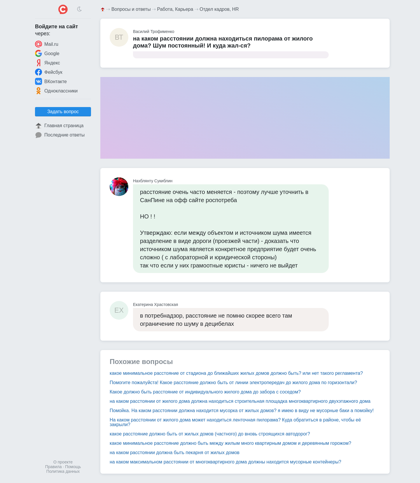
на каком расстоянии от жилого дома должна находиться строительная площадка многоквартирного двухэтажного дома (240, 401)
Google (47, 53)
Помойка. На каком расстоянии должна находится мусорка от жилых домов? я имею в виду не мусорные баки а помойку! (242, 410)
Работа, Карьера (175, 9)
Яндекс (47, 62)
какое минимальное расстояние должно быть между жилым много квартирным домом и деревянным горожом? (230, 443)
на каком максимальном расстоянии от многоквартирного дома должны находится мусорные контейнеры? (225, 461)
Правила (53, 466)
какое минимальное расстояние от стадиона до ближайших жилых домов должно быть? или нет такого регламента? (236, 373)
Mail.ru (46, 44)
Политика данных (63, 471)
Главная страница (59, 125)
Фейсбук (48, 72)
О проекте (63, 462)
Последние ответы (60, 135)
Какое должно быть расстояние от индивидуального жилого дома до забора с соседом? (205, 391)
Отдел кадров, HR (219, 9)
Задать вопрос (63, 111)
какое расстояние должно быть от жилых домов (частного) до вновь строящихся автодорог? (210, 433)
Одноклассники (56, 90)
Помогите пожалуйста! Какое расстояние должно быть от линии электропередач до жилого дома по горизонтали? (233, 382)
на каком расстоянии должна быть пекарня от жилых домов (174, 452)
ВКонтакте (51, 81)
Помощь (73, 466)
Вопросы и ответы (131, 9)
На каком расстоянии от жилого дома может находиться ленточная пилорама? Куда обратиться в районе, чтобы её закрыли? (235, 422)
